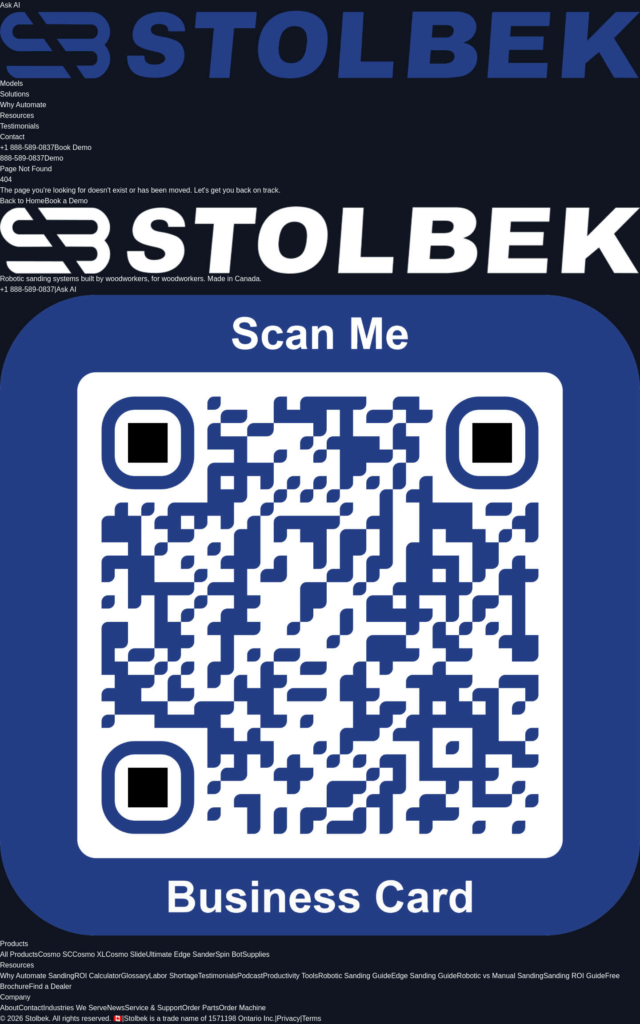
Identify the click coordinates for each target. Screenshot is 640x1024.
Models (11, 83)
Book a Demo (66, 201)
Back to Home (22, 201)
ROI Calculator (97, 976)
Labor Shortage (173, 976)
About (9, 1008)
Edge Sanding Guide (424, 976)
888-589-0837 (22, 158)
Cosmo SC (55, 954)
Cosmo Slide (125, 954)
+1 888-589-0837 (27, 147)
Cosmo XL (89, 954)
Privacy (288, 1018)
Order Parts (200, 1008)
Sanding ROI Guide (574, 976)
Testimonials (19, 126)
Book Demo (73, 147)
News (116, 1008)
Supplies (255, 954)
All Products (19, 954)
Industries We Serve (75, 1008)
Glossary (135, 976)
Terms (311, 1018)
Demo (54, 158)
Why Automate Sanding (37, 976)
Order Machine (242, 1008)
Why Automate (23, 105)
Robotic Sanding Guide (355, 976)
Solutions (14, 94)
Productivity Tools (290, 976)
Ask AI (10, 5)
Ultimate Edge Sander (181, 954)
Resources (17, 115)
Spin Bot (229, 954)
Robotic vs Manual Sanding (500, 976)
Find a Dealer (50, 986)
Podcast (250, 976)
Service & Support (153, 1008)
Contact (12, 137)
